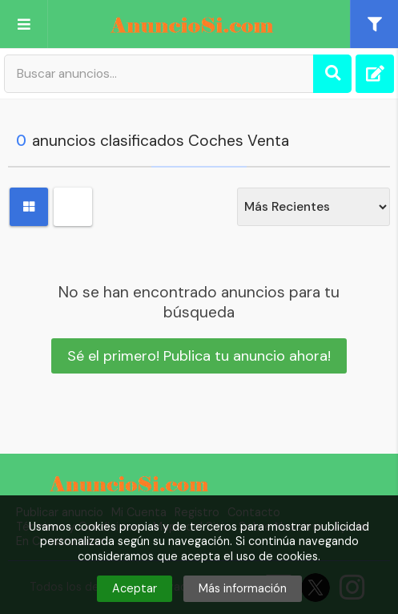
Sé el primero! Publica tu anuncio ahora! (199, 356)
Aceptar (134, 588)
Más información (243, 588)
